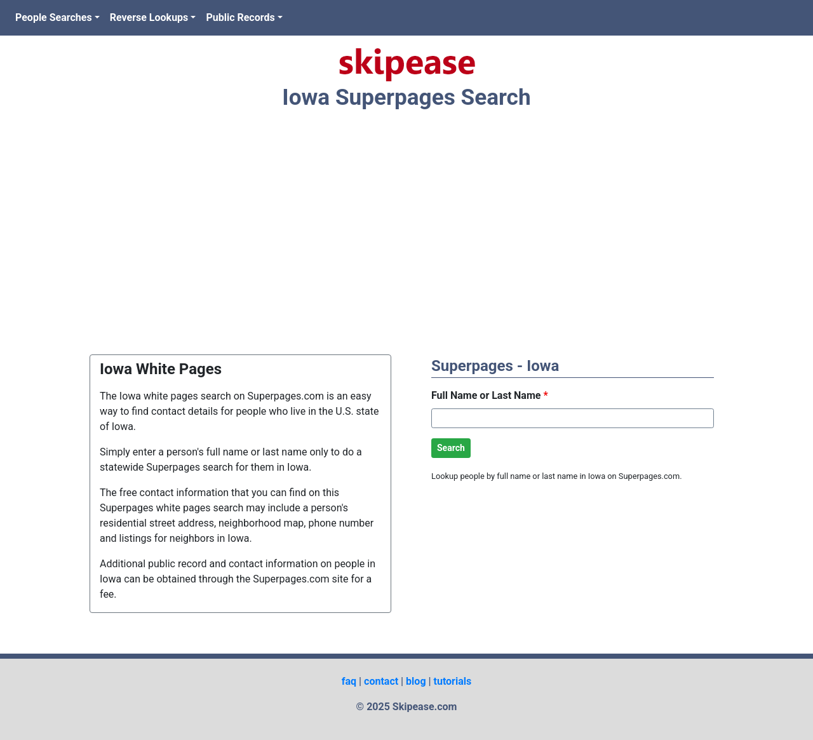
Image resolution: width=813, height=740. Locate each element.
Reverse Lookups (149, 17)
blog (416, 681)
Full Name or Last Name (489, 395)
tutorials (453, 681)
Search (451, 448)
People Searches (53, 17)
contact (381, 681)
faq (349, 681)
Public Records (240, 17)
